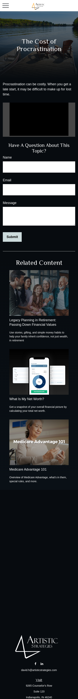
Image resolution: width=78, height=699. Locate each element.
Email (7, 180)
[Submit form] (12, 237)
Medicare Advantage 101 (28, 469)
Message (9, 203)
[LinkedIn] (41, 663)
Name (7, 157)
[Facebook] (35, 663)
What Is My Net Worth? (26, 399)
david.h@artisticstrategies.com (39, 670)
